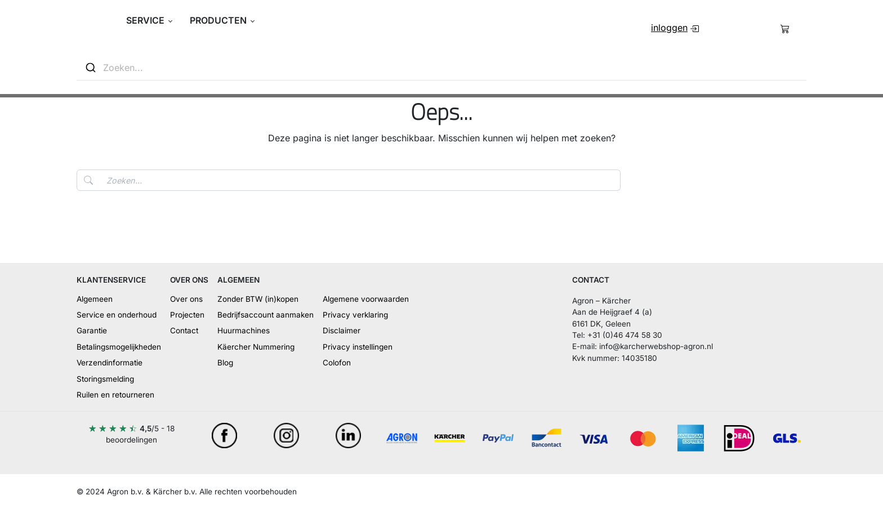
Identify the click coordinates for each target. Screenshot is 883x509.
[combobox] (441, 68)
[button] (149, 20)
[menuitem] (675, 28)
